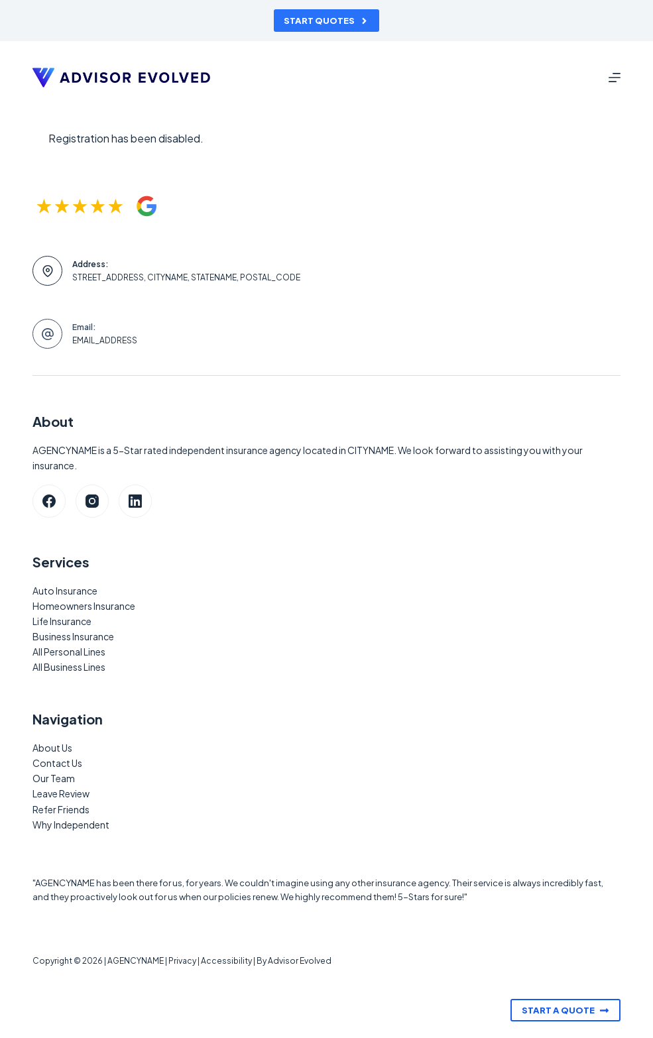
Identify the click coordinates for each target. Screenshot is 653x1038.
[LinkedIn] (135, 501)
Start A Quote (565, 1010)
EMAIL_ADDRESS (104, 340)
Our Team (53, 778)
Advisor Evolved (299, 961)
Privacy (182, 961)
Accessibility (226, 961)
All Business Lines (68, 667)
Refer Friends (60, 809)
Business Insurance (73, 636)
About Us (52, 748)
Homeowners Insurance (83, 606)
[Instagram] (92, 501)
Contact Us (57, 763)
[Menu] (615, 78)
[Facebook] (49, 501)
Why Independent (70, 825)
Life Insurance (61, 621)
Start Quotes (326, 20)
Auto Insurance (64, 591)
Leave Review (60, 793)
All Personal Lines (68, 652)
